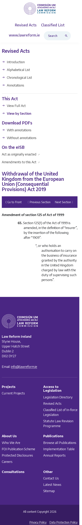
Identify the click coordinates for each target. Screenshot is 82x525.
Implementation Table (59, 449)
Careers (7, 461)
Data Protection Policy (63, 522)
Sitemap (49, 491)
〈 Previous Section (38, 202)
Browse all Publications (59, 442)
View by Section (16, 113)
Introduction (13, 62)
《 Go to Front (13, 202)
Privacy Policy (37, 522)
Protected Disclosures (17, 455)
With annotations (16, 130)
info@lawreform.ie (24, 366)
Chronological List (17, 77)
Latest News (52, 484)
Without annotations (19, 138)
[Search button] (67, 35)
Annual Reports (54, 455)
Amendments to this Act (21, 162)
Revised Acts (52, 403)
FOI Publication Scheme (18, 449)
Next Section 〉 (65, 202)
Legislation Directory (58, 397)
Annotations (13, 85)
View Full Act (14, 105)
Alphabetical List (16, 70)
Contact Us (51, 478)
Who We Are (11, 442)
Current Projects (13, 393)
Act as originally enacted (21, 154)
